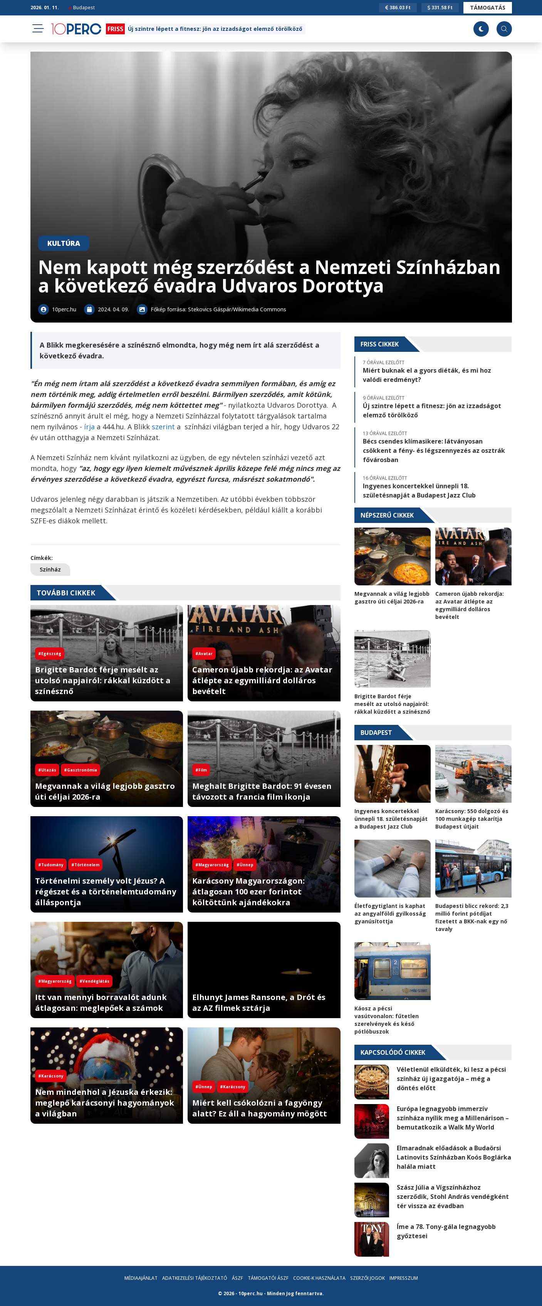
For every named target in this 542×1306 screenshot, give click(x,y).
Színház (50, 569)
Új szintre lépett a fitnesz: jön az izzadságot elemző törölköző (215, 28)
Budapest (82, 7)
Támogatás (487, 7)
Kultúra (63, 243)
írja (88, 426)
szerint (163, 426)
